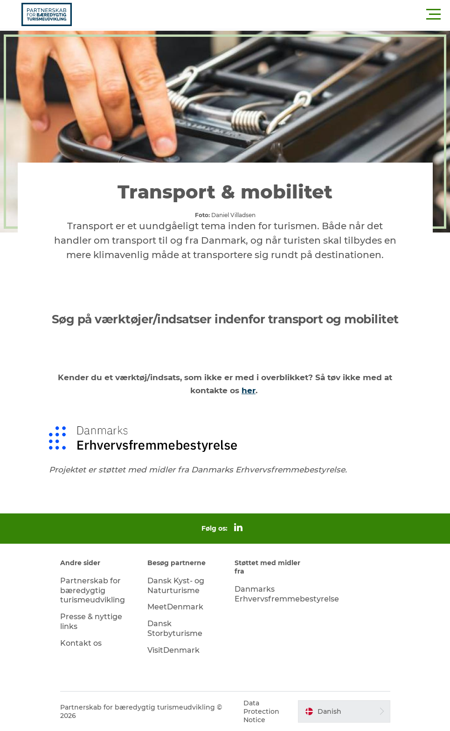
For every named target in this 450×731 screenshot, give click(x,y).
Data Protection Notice (261, 711)
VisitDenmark (173, 650)
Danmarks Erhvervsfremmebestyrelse (287, 594)
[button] (267, 14)
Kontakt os (81, 643)
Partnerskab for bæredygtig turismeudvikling (92, 590)
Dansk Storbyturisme (174, 628)
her (249, 390)
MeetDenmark (175, 606)
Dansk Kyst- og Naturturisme (175, 585)
